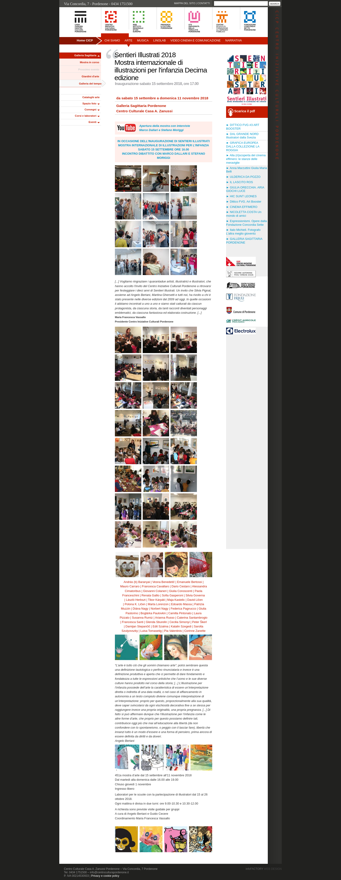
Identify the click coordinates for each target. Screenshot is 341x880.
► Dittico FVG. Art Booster (243, 201)
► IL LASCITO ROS (239, 182)
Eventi (92, 122)
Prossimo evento (88, 69)
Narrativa (233, 40)
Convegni (90, 109)
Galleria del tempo (90, 83)
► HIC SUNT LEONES (241, 196)
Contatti (203, 3)
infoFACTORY (264, 869)
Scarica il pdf (244, 111)
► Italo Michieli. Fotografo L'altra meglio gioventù (243, 231)
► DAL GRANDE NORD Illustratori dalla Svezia (242, 135)
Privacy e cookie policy (105, 875)
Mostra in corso (89, 62)
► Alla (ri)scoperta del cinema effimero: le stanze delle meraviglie (246, 158)
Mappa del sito (184, 3)
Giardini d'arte (90, 76)
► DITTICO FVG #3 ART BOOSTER (242, 126)
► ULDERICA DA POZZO (243, 177)
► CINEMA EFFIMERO (241, 207)
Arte (129, 40)
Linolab (159, 40)
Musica (143, 40)
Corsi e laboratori (85, 115)
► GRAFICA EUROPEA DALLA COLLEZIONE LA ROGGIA (242, 146)
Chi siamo (112, 40)
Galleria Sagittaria (85, 55)
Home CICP (85, 40)
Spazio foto (89, 103)
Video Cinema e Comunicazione (195, 40)
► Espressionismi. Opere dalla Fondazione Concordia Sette (246, 222)
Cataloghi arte (91, 97)
